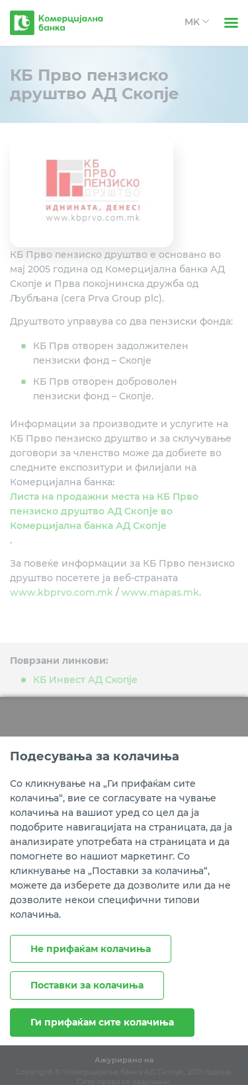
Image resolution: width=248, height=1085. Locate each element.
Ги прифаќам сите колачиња (102, 1022)
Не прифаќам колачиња (90, 949)
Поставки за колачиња (87, 985)
